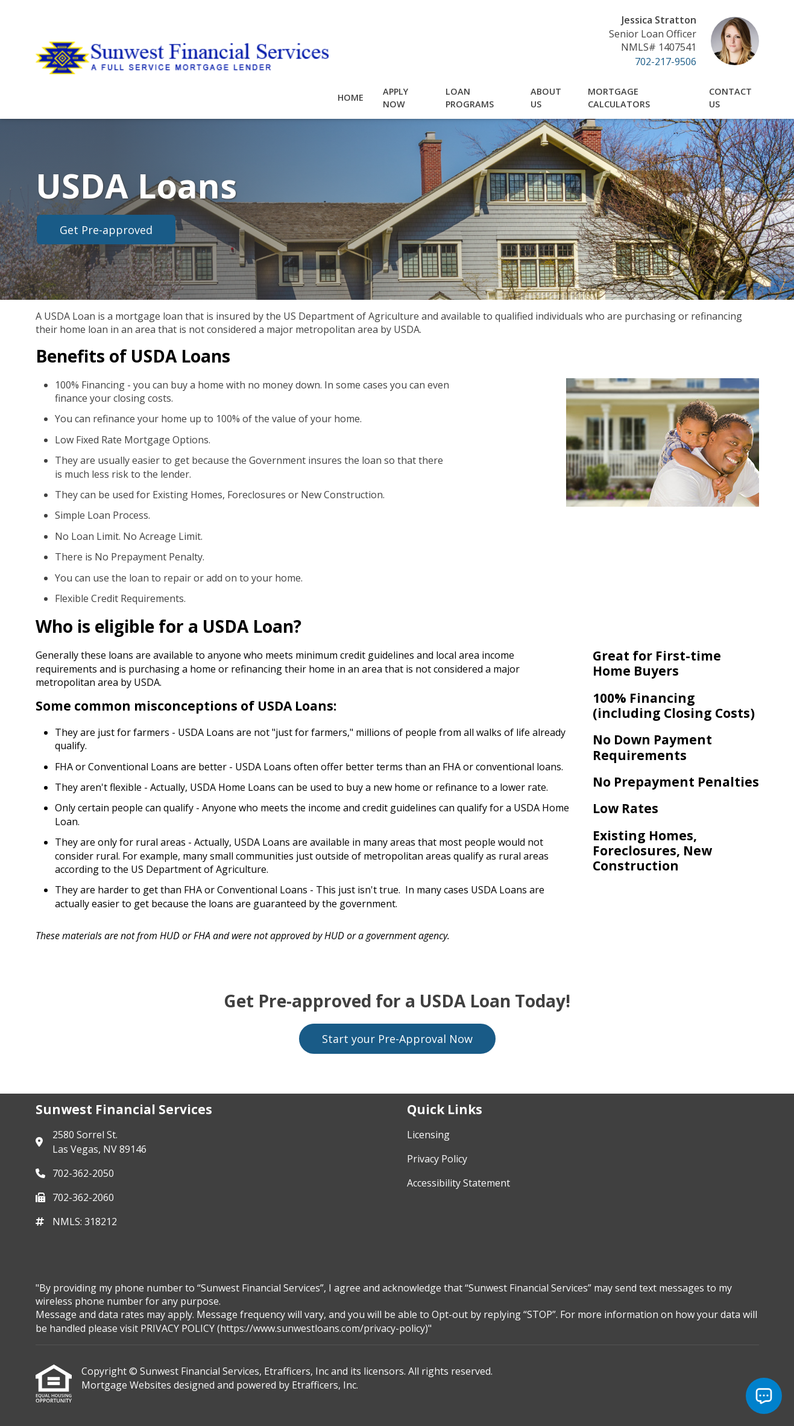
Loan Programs (470, 97)
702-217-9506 (665, 61)
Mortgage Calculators (619, 97)
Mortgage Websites (127, 1385)
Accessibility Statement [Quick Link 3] (458, 1183)
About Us (546, 97)
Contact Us (730, 97)
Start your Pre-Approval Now (397, 1038)
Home (351, 97)
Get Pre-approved (106, 230)
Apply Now (395, 97)
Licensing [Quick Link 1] (428, 1134)
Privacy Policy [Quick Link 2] (437, 1158)
